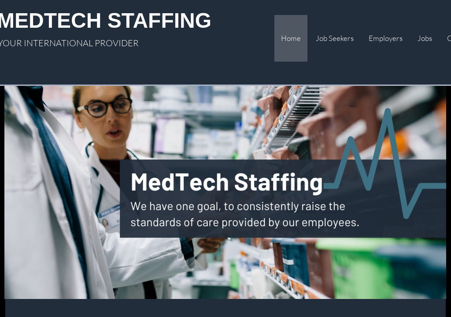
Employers (386, 38)
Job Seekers (335, 38)
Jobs (425, 38)
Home (291, 38)
